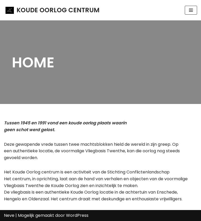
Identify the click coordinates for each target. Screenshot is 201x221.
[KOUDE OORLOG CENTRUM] (52, 10)
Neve (9, 215)
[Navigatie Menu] (191, 10)
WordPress (77, 215)
